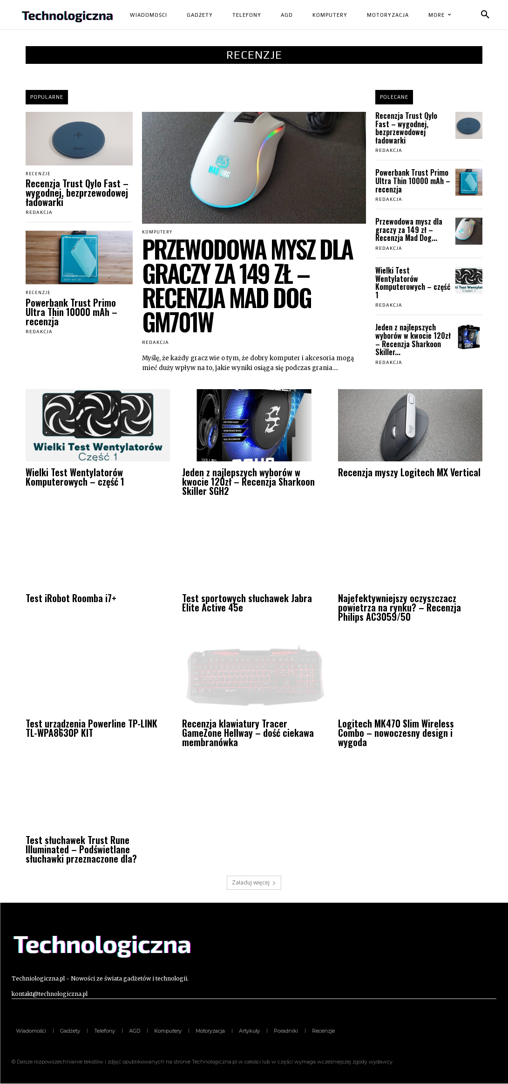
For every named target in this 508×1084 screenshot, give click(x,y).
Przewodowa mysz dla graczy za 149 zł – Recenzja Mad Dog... (408, 229)
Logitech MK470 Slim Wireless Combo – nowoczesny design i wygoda (396, 733)
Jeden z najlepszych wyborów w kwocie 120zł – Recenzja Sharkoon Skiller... (413, 339)
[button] (485, 15)
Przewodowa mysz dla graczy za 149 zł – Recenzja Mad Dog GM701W (247, 285)
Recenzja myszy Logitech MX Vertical (409, 473)
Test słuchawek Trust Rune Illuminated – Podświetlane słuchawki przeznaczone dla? (81, 850)
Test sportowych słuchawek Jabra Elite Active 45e (247, 603)
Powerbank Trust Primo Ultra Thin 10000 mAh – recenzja (71, 312)
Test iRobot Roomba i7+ (71, 598)
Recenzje (39, 174)
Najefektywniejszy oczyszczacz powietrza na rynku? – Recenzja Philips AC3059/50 (399, 607)
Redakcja (39, 212)
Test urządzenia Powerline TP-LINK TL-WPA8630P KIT (91, 729)
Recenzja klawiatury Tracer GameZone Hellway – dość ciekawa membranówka (248, 733)
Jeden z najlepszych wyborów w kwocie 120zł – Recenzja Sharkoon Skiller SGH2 (248, 482)
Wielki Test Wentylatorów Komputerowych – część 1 (412, 283)
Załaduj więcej (254, 883)
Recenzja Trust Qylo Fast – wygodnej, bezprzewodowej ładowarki (77, 193)
